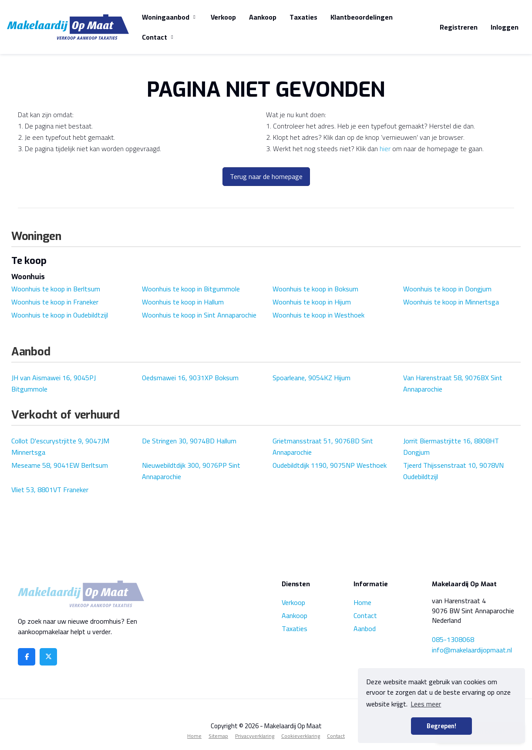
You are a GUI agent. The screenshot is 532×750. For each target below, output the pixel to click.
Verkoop (223, 17)
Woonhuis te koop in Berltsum (55, 288)
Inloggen (505, 27)
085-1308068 (453, 639)
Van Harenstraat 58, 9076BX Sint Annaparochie (452, 383)
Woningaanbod (170, 17)
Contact (158, 37)
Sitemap (218, 736)
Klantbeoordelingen (361, 17)
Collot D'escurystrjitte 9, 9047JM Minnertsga (60, 446)
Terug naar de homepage (266, 176)
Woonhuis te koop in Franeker (54, 301)
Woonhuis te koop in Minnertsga (451, 301)
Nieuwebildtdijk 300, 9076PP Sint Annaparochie (191, 471)
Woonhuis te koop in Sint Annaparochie (199, 314)
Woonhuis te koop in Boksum (315, 288)
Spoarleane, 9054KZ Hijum (311, 377)
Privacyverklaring (254, 736)
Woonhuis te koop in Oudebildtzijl (59, 314)
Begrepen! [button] (441, 726)
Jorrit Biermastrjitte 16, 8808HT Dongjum (451, 446)
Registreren (459, 27)
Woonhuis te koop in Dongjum (447, 288)
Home (362, 602)
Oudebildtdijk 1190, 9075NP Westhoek (330, 465)
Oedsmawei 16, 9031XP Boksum (190, 377)
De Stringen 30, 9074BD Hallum (189, 440)
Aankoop (262, 17)
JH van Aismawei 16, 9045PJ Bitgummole (53, 383)
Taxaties (303, 17)
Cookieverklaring (300, 736)
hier (385, 148)
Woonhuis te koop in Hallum (183, 301)
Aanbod (365, 628)
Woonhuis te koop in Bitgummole (191, 288)
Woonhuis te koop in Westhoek (318, 314)
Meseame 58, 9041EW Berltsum (59, 465)
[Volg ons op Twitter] (48, 657)
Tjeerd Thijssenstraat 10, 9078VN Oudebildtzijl (453, 471)
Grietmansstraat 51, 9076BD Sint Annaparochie (323, 446)
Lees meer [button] (426, 703)
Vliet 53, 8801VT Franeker (49, 489)
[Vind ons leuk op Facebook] (26, 657)
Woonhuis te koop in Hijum (312, 301)
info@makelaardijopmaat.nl (472, 649)
